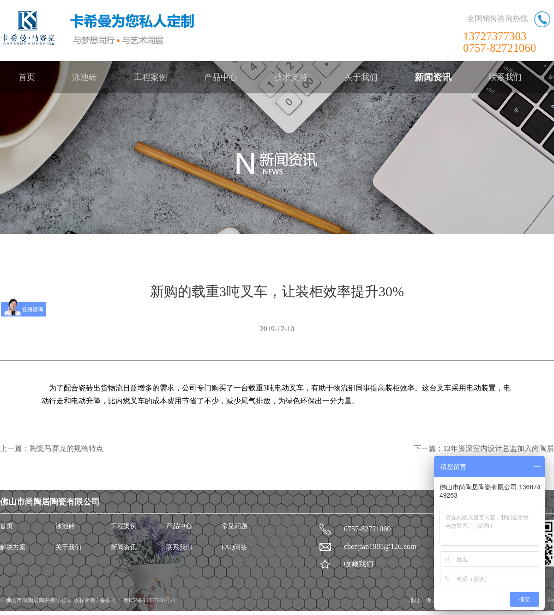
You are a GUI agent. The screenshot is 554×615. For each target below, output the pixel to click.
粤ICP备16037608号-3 (148, 600)
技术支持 (290, 77)
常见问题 (234, 526)
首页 (26, 77)
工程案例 (150, 77)
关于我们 (361, 77)
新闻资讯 (433, 77)
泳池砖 (84, 77)
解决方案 (13, 547)
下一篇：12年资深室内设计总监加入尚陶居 (484, 448)
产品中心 (220, 77)
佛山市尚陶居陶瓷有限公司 (39, 600)
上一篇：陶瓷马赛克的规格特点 (51, 448)
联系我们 (505, 77)
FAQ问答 (234, 547)
